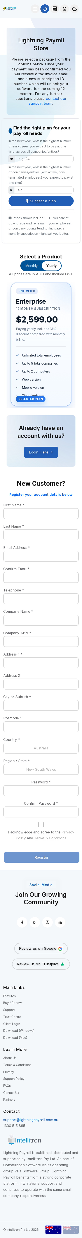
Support (9, 1010)
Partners (9, 1099)
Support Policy (13, 1078)
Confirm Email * (16, 569)
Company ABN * (17, 633)
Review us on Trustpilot (41, 964)
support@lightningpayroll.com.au (30, 1120)
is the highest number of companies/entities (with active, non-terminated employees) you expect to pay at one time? (41, 175)
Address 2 (11, 675)
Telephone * (13, 590)
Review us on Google (41, 948)
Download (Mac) (15, 1037)
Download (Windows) (19, 1030)
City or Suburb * (17, 697)
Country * (11, 739)
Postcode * (12, 718)
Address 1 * (13, 654)
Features (9, 996)
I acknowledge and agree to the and (41, 835)
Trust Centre (12, 1017)
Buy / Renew (12, 1003)
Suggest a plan (41, 201)
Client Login (11, 1024)
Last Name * (13, 526)
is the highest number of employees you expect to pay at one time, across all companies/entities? (40, 146)
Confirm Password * (41, 803)
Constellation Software (22, 1165)
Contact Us (11, 1093)
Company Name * (18, 611)
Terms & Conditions (50, 838)
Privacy (8, 1072)
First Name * (13, 505)
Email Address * (16, 547)
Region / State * (16, 761)
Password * (41, 782)
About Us (9, 1058)
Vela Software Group (31, 1171)
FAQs (7, 1086)
